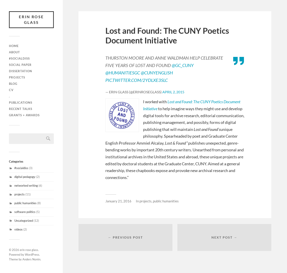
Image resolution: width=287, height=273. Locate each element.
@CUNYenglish (157, 72)
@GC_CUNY (183, 65)
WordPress (32, 254)
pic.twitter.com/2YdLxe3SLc (136, 80)
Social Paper (20, 65)
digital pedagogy (24, 177)
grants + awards (24, 115)
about (14, 52)
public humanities (25, 203)
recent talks (20, 109)
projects (17, 77)
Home (14, 46)
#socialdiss (21, 168)
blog (13, 83)
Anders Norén (31, 259)
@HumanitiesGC (122, 72)
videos (18, 229)
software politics (24, 212)
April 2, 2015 (173, 91)
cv (11, 90)
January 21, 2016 (118, 201)
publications (20, 102)
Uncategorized (23, 220)
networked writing (26, 185)
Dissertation (20, 71)
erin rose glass (31, 19)
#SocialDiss (19, 58)
